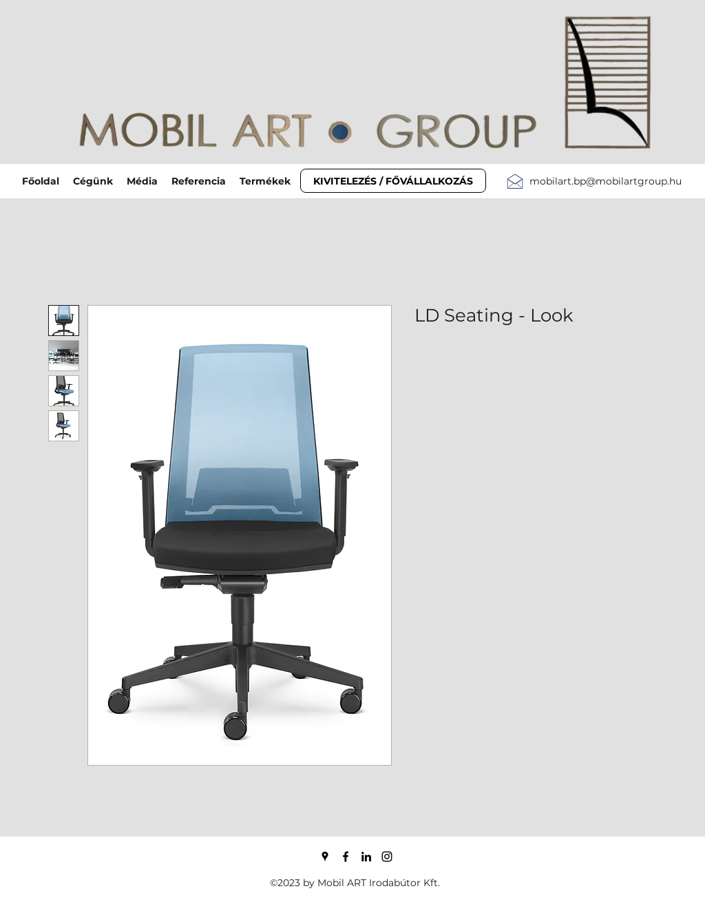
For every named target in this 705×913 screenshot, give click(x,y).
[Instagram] (387, 856)
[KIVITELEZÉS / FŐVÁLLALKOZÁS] (393, 181)
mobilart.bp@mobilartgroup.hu (605, 181)
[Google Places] (325, 856)
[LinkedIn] (366, 856)
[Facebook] (345, 856)
